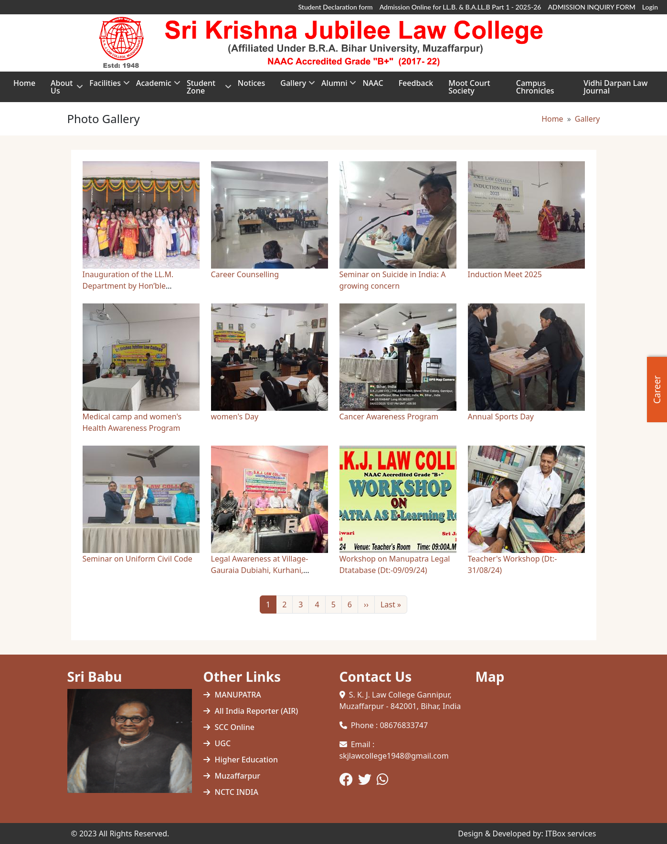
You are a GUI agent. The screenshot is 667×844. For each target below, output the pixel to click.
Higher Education (246, 759)
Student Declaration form (335, 7)
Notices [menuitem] (251, 83)
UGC (223, 743)
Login (650, 7)
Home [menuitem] (24, 83)
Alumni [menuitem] (334, 86)
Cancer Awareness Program (389, 416)
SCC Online (234, 727)
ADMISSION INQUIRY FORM (591, 7)
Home (552, 119)
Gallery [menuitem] (293, 86)
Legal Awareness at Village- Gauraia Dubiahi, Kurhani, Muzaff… (259, 570)
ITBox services (570, 833)
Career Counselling (245, 274)
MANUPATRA (238, 694)
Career (657, 389)
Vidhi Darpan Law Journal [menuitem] (615, 87)
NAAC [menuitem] (372, 83)
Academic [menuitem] (153, 86)
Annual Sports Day (501, 416)
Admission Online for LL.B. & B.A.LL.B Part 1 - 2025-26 (460, 7)
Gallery (587, 119)
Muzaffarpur (238, 776)
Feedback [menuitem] (416, 83)
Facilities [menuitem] (105, 86)
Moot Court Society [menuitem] (469, 87)
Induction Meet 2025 (505, 274)
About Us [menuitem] (62, 90)
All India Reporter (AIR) (256, 711)
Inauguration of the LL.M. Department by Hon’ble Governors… (128, 285)
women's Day (235, 416)
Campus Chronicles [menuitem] (535, 87)
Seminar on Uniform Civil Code (137, 558)
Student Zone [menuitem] (204, 90)
